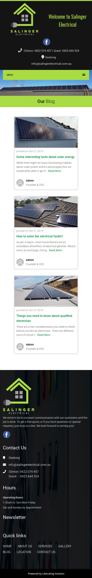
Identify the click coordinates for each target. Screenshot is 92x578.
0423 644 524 (70, 51)
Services (45, 546)
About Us (25, 546)
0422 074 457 (42, 51)
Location (24, 552)
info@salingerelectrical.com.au (51, 63)
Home (7, 546)
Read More (54, 170)
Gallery (64, 546)
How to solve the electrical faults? (39, 236)
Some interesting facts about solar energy (45, 157)
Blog (7, 552)
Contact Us (46, 552)
